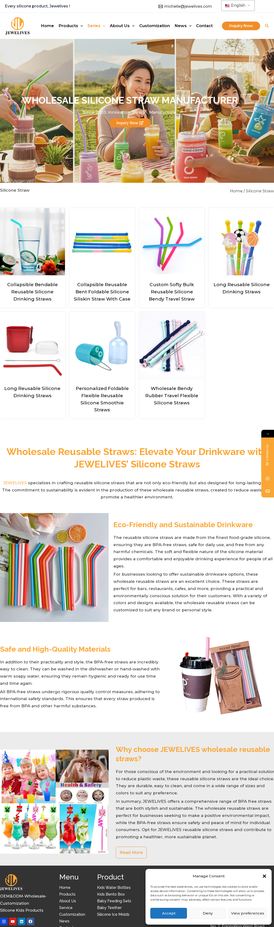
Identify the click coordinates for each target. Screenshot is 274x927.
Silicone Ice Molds (113, 914)
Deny (208, 913)
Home (236, 191)
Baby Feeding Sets (114, 901)
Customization (72, 914)
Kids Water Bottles (114, 887)
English (235, 5)
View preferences (247, 913)
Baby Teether (109, 907)
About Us (67, 901)
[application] (80, 25)
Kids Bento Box (111, 894)
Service (66, 907)
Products (67, 894)
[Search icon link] (267, 26)
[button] (264, 876)
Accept (168, 913)
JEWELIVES (15, 482)
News (64, 921)
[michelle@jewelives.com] (185, 6)
